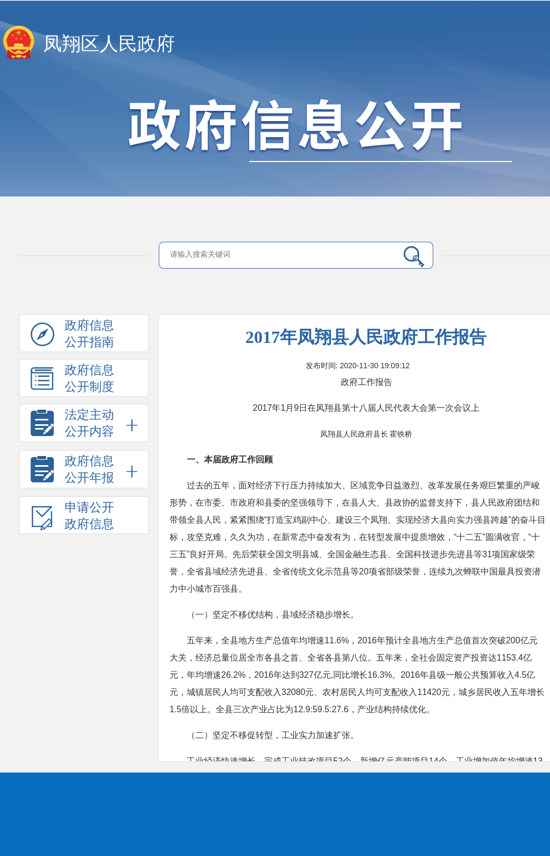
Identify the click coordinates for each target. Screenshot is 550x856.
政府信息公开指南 (72, 335)
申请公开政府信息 (72, 517)
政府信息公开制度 (72, 380)
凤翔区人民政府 (109, 43)
